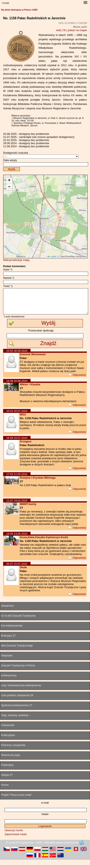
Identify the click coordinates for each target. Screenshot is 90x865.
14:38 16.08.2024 (16, 385)
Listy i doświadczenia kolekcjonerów (21, 690)
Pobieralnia (7, 770)
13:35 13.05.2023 (16, 538)
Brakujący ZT (8, 640)
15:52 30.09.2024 (16, 355)
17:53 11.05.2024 (16, 479)
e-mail (45, 807)
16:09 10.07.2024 (16, 442)
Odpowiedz (77, 379)
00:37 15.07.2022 (16, 568)
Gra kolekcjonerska (11, 630)
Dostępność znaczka (15, 152)
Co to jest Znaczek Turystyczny (18, 620)
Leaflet (51, 256)
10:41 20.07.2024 (16, 415)
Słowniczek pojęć (10, 760)
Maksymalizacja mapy (16, 260)
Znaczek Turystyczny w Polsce (18, 670)
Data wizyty (10, 160)
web (58, 30)
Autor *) (7, 269)
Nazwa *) (8, 277)
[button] (9, 181)
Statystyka (6, 660)
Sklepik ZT (7, 780)
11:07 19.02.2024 (16, 505)
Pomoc (5, 789)
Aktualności (7, 610)
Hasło (45, 819)
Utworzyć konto (14, 835)
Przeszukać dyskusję (40, 335)
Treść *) (7, 286)
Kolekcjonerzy (9, 680)
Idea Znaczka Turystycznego (17, 650)
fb (64, 30)
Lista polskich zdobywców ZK (17, 700)
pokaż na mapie (77, 30)
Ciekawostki (7, 730)
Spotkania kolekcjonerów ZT (16, 710)
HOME (5, 3)
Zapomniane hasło (16, 839)
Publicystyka (8, 740)
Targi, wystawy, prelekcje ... (16, 720)
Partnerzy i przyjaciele (13, 750)
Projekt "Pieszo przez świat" (16, 799)
